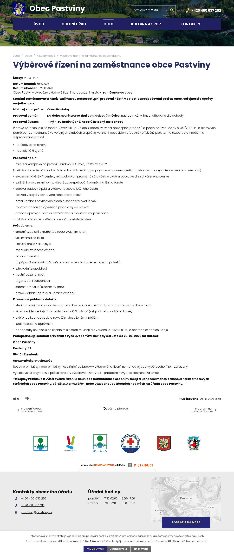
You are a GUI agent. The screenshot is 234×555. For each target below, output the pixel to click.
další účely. (198, 536)
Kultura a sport (147, 24)
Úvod (39, 24)
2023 (27, 78)
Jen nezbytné (119, 549)
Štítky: (18, 78)
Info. (36, 78)
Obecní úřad (74, 24)
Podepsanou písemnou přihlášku (38, 336)
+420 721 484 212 (33, 505)
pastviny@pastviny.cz (36, 512)
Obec (108, 24)
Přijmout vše (95, 549)
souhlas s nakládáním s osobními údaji (61, 330)
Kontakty (190, 24)
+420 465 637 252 (206, 10)
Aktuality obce (46, 56)
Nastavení (141, 549)
